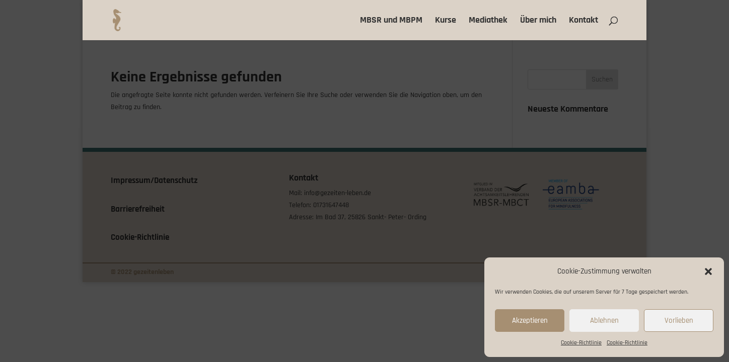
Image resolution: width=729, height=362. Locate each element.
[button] (708, 271)
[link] (119, 20)
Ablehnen (604, 320)
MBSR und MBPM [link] (391, 21)
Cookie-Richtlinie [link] (581, 342)
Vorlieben (679, 320)
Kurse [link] (445, 21)
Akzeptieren (530, 320)
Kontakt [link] (583, 21)
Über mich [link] (538, 21)
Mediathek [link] (488, 21)
